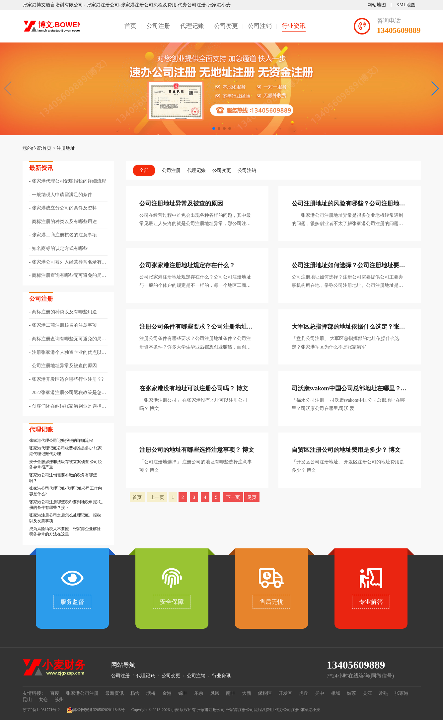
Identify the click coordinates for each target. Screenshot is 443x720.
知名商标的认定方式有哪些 (60, 248)
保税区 (265, 693)
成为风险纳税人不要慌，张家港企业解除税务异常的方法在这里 (65, 531)
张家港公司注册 (82, 693)
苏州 (59, 699)
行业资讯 (294, 26)
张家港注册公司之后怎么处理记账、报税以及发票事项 (65, 518)
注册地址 (65, 148)
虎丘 (303, 693)
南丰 (230, 693)
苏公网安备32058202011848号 (95, 710)
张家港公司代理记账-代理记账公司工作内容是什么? (65, 491)
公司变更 (226, 26)
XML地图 (405, 4)
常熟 (383, 693)
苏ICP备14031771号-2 (41, 709)
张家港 (401, 693)
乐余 (198, 693)
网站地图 (376, 4)
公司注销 (260, 26)
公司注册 (158, 26)
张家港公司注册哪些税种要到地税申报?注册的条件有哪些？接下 (66, 505)
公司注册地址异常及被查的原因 (64, 365)
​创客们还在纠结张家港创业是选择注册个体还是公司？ (67, 407)
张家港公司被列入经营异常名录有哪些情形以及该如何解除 (67, 263)
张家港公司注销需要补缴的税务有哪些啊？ (63, 478)
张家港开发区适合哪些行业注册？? (68, 379)
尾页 (252, 497)
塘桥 (151, 693)
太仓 (43, 699)
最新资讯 (114, 693)
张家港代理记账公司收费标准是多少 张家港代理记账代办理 (65, 451)
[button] (435, 88)
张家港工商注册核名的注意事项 (64, 234)
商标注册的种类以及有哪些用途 (64, 221)
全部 (144, 170)
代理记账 (192, 26)
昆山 (27, 699)
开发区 (285, 693)
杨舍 (135, 693)
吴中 (319, 693)
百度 (54, 693)
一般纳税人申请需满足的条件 (62, 194)
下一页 (233, 497)
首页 (130, 26)
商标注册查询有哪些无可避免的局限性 (67, 276)
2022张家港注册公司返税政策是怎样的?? (67, 393)
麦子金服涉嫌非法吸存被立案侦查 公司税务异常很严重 (65, 464)
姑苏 (351, 693)
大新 (246, 693)
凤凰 (214, 693)
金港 (167, 693)
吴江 (367, 693)
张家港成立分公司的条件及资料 (64, 207)
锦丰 (182, 693)
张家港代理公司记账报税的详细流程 (69, 181)
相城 (335, 693)
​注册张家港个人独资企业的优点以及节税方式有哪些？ (67, 353)
